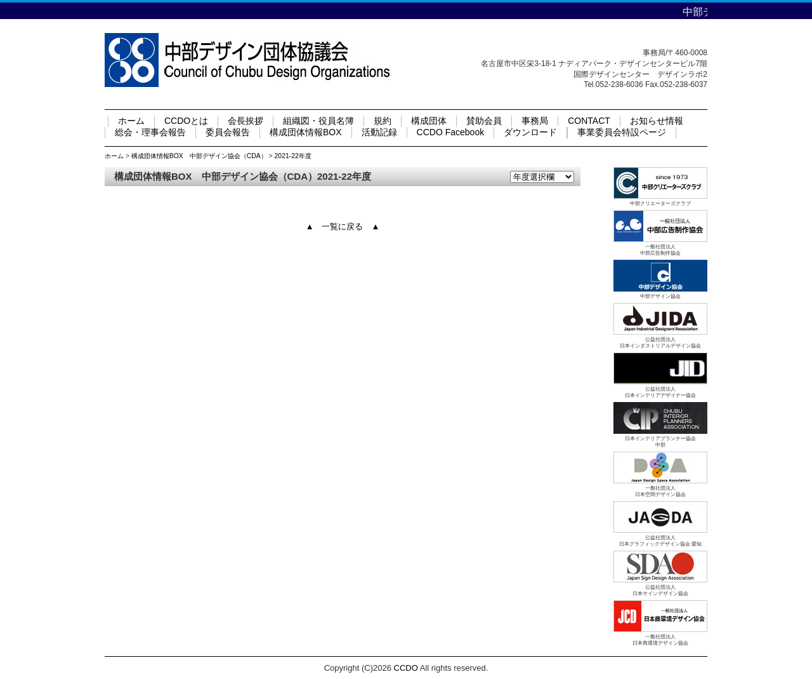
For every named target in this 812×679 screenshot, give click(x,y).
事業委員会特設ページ (621, 132)
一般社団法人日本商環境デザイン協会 (660, 640)
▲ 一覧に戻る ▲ (343, 226)
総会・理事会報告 (150, 132)
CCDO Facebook (451, 132)
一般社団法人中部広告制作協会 (660, 250)
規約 (382, 121)
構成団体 (429, 121)
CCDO (406, 668)
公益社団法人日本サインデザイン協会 (660, 590)
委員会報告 (228, 132)
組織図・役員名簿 (318, 121)
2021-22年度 (293, 155)
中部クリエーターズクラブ (660, 203)
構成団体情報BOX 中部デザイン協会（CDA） (199, 155)
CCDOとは (186, 121)
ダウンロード (530, 132)
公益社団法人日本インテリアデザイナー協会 (660, 392)
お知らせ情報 (656, 121)
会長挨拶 (245, 121)
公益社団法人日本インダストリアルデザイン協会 (660, 343)
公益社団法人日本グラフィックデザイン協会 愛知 (660, 541)
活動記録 (379, 132)
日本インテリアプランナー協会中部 (660, 442)
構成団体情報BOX (306, 132)
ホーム (131, 121)
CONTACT (589, 121)
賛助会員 (484, 121)
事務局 (534, 121)
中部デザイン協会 (660, 296)
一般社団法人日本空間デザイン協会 (660, 491)
